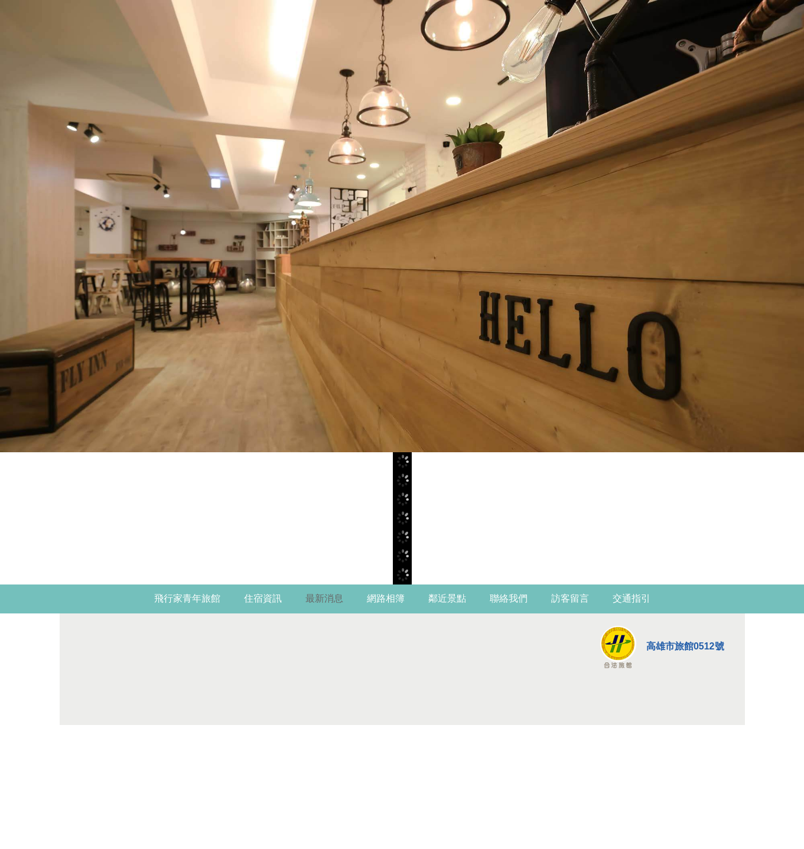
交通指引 (631, 598)
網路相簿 (386, 598)
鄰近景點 (447, 598)
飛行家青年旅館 (187, 598)
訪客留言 (570, 598)
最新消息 (324, 598)
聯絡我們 (509, 598)
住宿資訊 (263, 598)
